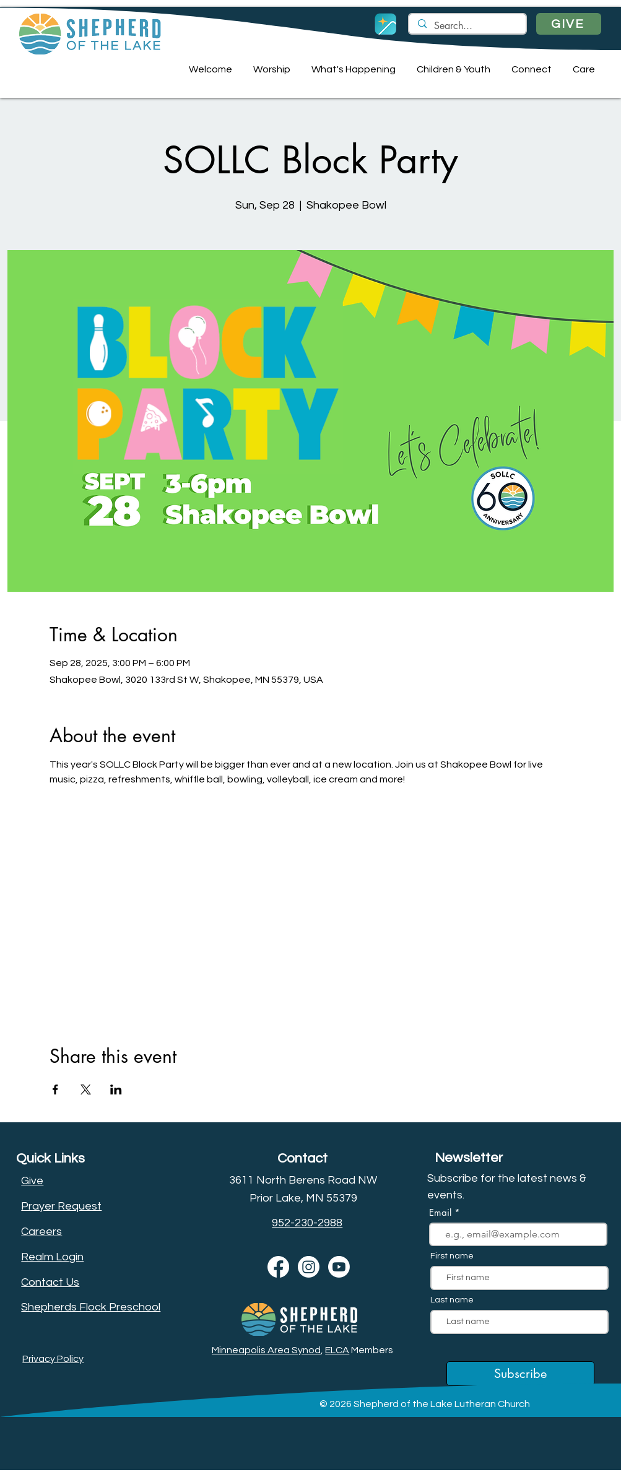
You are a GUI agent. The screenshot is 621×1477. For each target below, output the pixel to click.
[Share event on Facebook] (55, 1089)
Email (441, 1212)
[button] (208, 69)
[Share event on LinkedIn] (116, 1089)
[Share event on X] (86, 1089)
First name (452, 1256)
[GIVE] (568, 24)
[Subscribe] (520, 1373)
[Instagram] (308, 1267)
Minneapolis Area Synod (266, 1350)
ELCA (337, 1350)
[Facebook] (278, 1267)
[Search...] (467, 26)
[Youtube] (339, 1267)
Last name (452, 1300)
